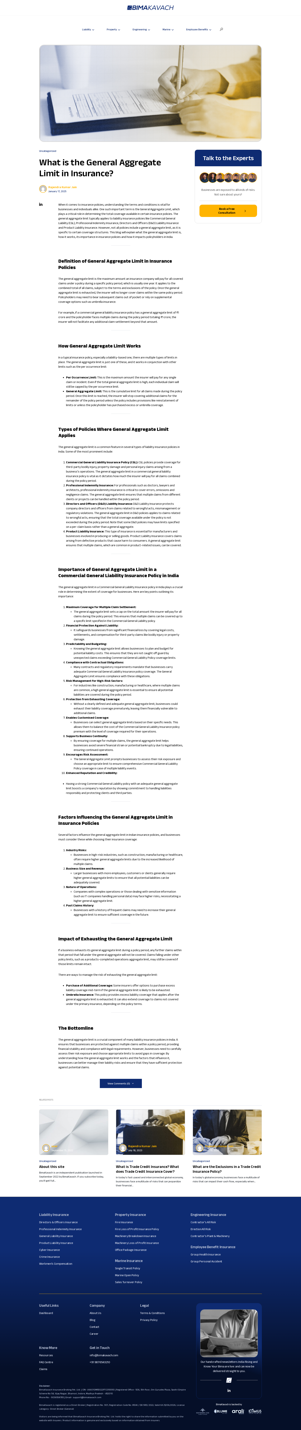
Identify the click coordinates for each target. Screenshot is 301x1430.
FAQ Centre (47, 1362)
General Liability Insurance (57, 1236)
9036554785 (57, 1397)
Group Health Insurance (207, 1254)
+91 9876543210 (100, 1362)
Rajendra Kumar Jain (62, 187)
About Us (97, 1313)
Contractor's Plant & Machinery (211, 1236)
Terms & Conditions (154, 1313)
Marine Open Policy (128, 1275)
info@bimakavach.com (104, 1355)
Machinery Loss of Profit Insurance (138, 1243)
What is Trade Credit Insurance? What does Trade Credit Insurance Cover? (147, 1168)
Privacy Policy (150, 1320)
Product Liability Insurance (57, 1243)
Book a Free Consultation (232, 210)
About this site (51, 1166)
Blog (94, 1320)
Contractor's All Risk (205, 1222)
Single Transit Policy (129, 1268)
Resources (47, 1355)
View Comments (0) (119, 1083)
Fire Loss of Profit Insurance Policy (138, 1229)
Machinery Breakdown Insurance (137, 1236)
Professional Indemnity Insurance (62, 1229)
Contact (96, 1327)
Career (95, 1334)
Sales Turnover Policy (130, 1282)
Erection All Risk (202, 1229)
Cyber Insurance (51, 1250)
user (54, 1146)
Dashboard (47, 1313)
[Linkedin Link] (229, 1390)
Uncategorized (47, 150)
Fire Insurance (125, 1222)
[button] (221, 29)
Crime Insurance (51, 1257)
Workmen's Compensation (57, 1263)
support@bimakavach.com (87, 1397)
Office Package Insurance (132, 1250)
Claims (44, 1369)
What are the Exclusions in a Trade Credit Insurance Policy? (227, 1168)
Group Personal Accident (208, 1261)
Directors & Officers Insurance (59, 1222)
